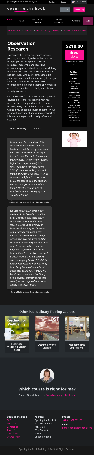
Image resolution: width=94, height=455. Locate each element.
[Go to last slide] (6, 335)
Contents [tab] (38, 128)
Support (64, 2)
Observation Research (74, 30)
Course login (13, 437)
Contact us (53, 2)
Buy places (74, 54)
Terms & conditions (12, 432)
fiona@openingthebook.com (61, 395)
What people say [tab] (19, 128)
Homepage (14, 30)
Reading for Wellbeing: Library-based (17, 347)
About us (11, 423)
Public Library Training (47, 30)
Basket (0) (79, 9)
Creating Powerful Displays (46, 347)
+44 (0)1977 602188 (72, 420)
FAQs (9, 420)
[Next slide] (88, 335)
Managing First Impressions (77, 347)
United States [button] (78, 2)
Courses (28, 30)
